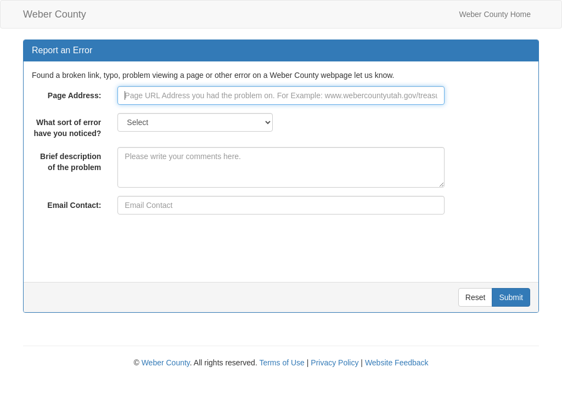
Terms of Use (281, 362)
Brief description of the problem (70, 162)
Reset (475, 297)
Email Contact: (74, 205)
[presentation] (200, 244)
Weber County (54, 14)
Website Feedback (397, 362)
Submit (511, 297)
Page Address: (75, 95)
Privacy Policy (334, 362)
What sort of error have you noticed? (67, 128)
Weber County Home (495, 14)
